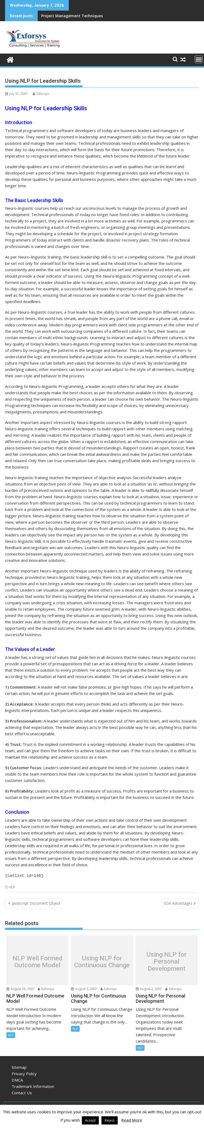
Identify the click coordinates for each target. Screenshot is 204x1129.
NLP (12, 886)
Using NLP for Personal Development (166, 960)
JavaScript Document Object (36, 902)
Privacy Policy (24, 1072)
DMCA (17, 1079)
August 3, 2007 (84, 988)
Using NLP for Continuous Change (102, 961)
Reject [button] (109, 1120)
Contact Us (22, 1092)
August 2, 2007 (149, 988)
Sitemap (19, 1066)
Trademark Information (33, 1085)
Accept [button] (90, 1120)
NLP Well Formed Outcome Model (37, 961)
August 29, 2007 (20, 988)
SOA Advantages (178, 902)
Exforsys (41, 93)
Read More (131, 1120)
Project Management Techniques (72, 15)
